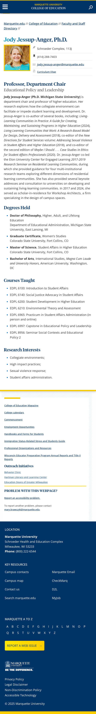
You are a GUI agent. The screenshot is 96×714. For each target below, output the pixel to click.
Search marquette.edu (20, 598)
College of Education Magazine (21, 405)
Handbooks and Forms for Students (24, 434)
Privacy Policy (14, 679)
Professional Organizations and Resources (27, 448)
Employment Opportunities (19, 426)
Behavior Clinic (12, 472)
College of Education (48, 8)
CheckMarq (60, 581)
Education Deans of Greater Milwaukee (26, 482)
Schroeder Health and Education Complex (34, 542)
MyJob (56, 598)
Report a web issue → (24, 646)
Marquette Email (63, 572)
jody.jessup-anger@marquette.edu (60, 64)
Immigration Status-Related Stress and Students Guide (34, 441)
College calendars (14, 412)
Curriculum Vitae (46, 71)
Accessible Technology (20, 695)
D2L (54, 589)
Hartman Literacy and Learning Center (25, 477)
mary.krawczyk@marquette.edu (22, 509)
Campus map (14, 581)
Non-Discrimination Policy (23, 690)
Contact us (12, 589)
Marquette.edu (14, 24)
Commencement (13, 419)
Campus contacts (17, 572)
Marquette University (48, 4)
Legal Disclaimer (16, 684)
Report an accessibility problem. (22, 498)
